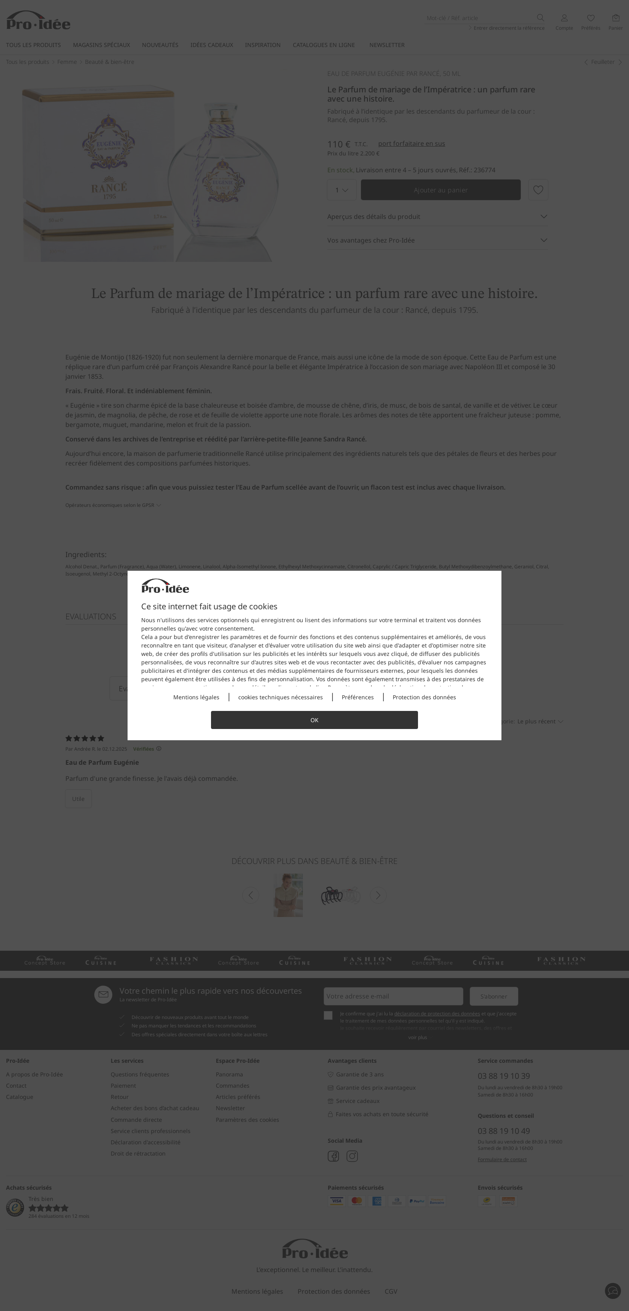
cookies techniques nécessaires (280, 697)
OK (314, 720)
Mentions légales (196, 697)
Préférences (358, 697)
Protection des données (424, 697)
